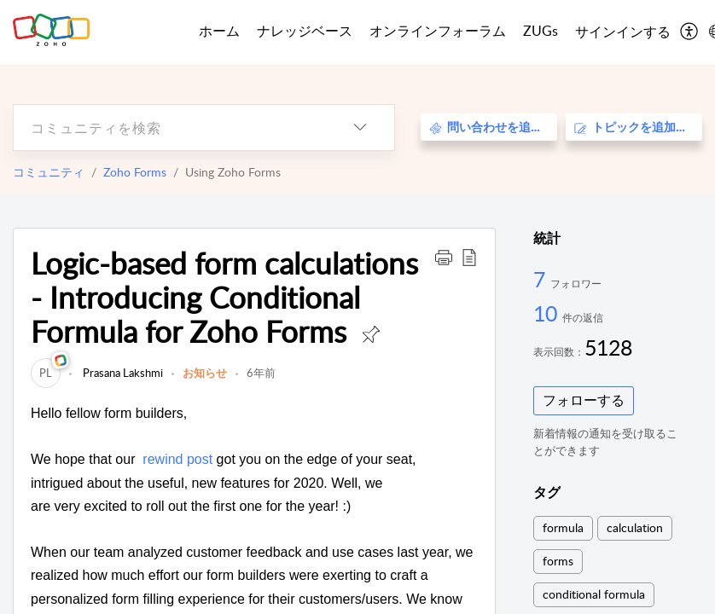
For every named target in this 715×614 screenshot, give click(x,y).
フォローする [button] (584, 400)
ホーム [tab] (219, 30)
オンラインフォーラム (437, 30)
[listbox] (360, 127)
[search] (170, 127)
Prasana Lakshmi (121, 372)
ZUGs (540, 30)
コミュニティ (48, 172)
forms (558, 561)
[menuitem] (623, 32)
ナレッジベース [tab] (304, 30)
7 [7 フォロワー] (541, 278)
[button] (443, 257)
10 (547, 312)
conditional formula (594, 594)
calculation (635, 527)
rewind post (179, 459)
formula (563, 527)
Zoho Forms (134, 172)
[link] (46, 372)
